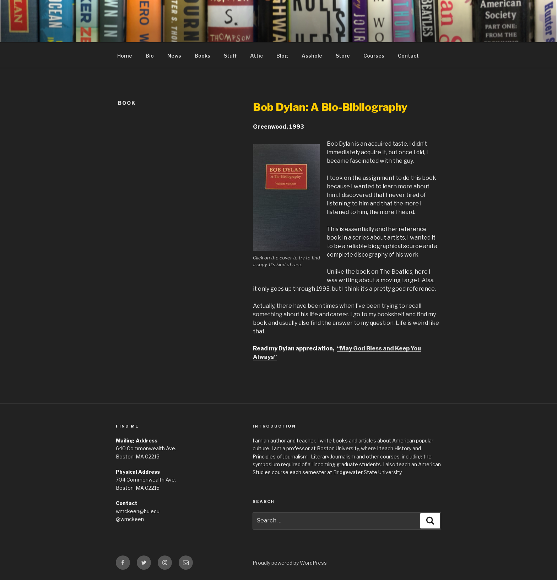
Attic (256, 56)
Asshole (312, 56)
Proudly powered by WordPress (290, 563)
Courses (373, 56)
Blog (282, 56)
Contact (408, 56)
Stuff (230, 56)
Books (202, 56)
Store (343, 56)
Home (124, 56)
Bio (150, 56)
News (174, 56)
